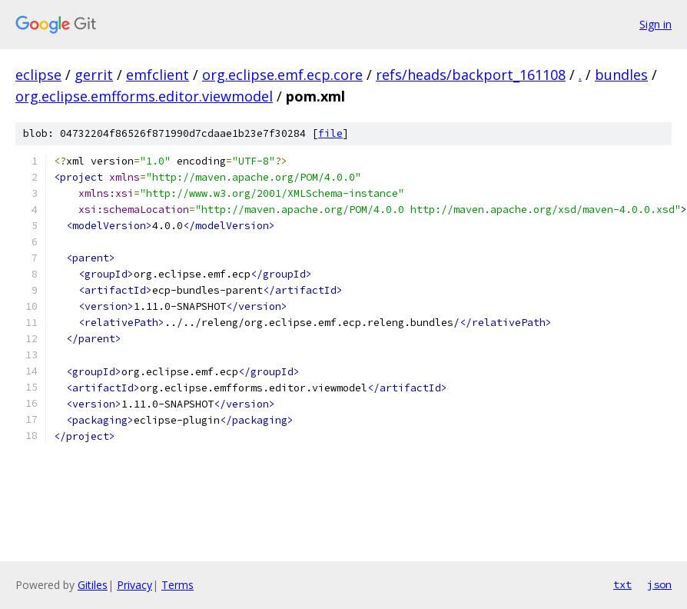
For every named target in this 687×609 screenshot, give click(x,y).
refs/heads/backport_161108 (471, 74)
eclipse (38, 74)
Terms (177, 584)
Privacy (134, 584)
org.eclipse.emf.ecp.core (282, 74)
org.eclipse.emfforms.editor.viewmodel (144, 96)
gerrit (94, 74)
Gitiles (93, 584)
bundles (621, 74)
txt (622, 584)
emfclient (157, 74)
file (330, 133)
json (659, 584)
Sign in (655, 24)
